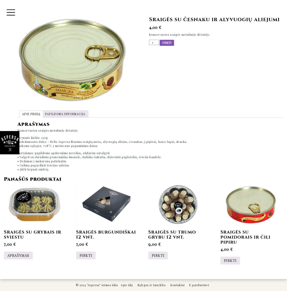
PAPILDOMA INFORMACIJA (65, 114)
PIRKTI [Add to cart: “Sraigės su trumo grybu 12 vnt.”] (158, 255)
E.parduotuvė (199, 285)
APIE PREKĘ (31, 114)
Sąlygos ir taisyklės (152, 285)
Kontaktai (177, 285)
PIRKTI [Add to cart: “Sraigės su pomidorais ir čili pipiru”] (230, 260)
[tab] (31, 114)
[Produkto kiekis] (154, 42)
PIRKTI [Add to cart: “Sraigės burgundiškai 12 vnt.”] (86, 255)
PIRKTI (166, 43)
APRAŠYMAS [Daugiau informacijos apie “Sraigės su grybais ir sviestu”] (18, 255)
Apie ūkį (127, 285)
